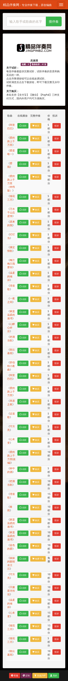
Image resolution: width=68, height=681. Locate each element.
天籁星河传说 (11, 591)
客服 (14, 675)
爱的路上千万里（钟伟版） (11, 183)
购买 (35, 126)
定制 (26, 675)
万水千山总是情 (11, 212)
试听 (22, 126)
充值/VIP (40, 675)
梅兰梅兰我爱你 (11, 264)
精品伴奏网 (27, 4)
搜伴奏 (54, 21)
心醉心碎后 (11, 328)
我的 (53, 675)
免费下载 (38, 559)
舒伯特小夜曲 (11, 366)
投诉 (56, 126)
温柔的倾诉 (11, 276)
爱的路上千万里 (11, 141)
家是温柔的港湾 (11, 315)
